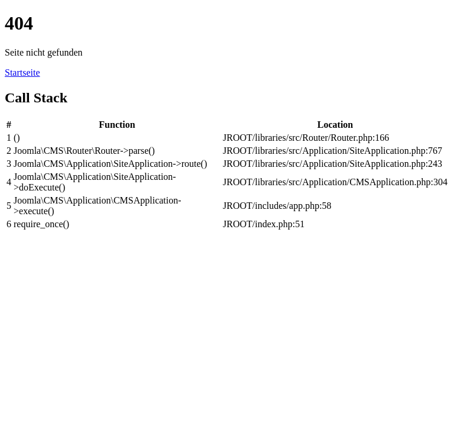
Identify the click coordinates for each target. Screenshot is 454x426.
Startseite (22, 72)
